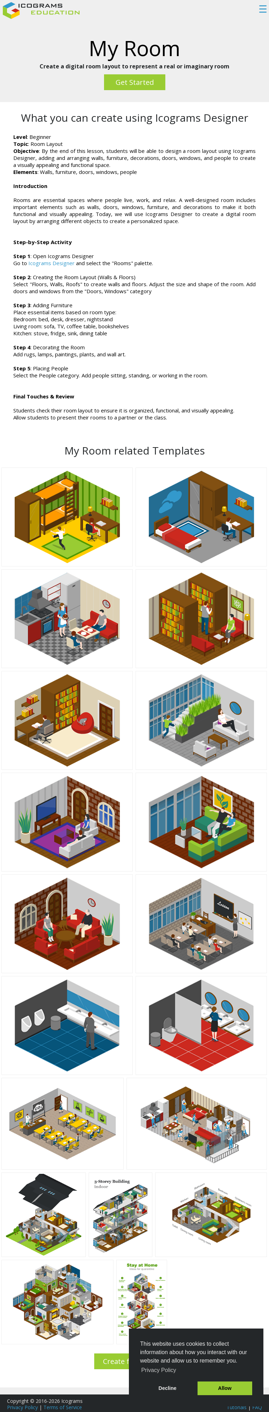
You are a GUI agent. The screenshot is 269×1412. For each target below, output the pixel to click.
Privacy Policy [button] (158, 1370)
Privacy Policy (22, 1407)
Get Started (135, 82)
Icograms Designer (51, 263)
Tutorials (237, 1407)
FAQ (257, 1407)
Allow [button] (225, 1388)
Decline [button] (168, 1388)
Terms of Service (62, 1407)
